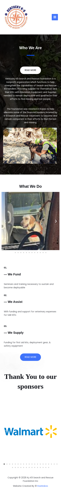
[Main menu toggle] (55, 17)
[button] (5, 221)
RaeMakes (42, 486)
